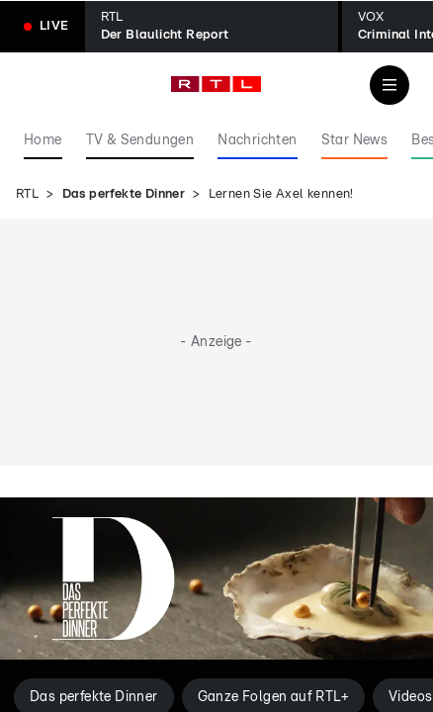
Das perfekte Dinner (124, 194)
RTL (27, 194)
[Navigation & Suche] (389, 85)
